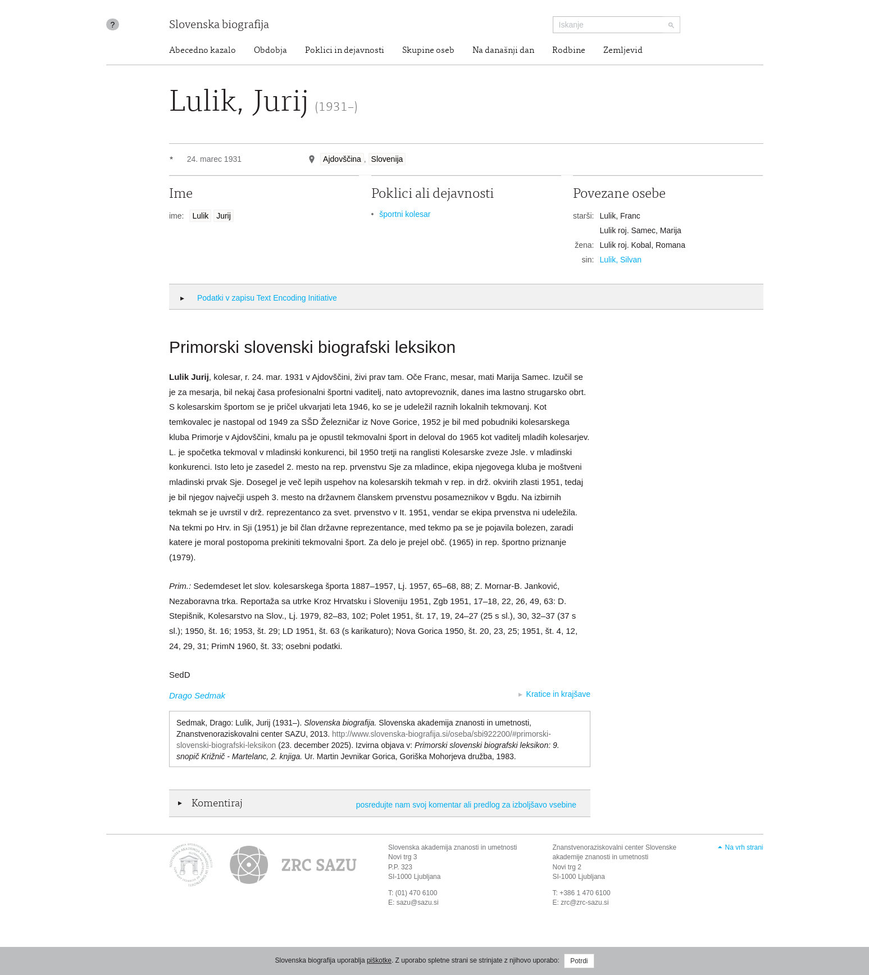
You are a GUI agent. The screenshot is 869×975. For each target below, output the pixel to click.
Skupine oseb (428, 50)
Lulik (200, 215)
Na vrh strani (744, 847)
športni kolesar (404, 214)
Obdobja (270, 50)
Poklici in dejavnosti (344, 50)
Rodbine (568, 50)
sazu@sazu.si (418, 902)
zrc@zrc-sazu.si (585, 902)
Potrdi (579, 961)
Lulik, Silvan (620, 259)
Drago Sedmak (197, 695)
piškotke (379, 960)
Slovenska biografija (219, 25)
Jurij (223, 215)
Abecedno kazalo (202, 50)
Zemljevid (623, 50)
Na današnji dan (503, 50)
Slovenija (387, 159)
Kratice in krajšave (558, 694)
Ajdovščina (342, 159)
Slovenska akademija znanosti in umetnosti (452, 847)
